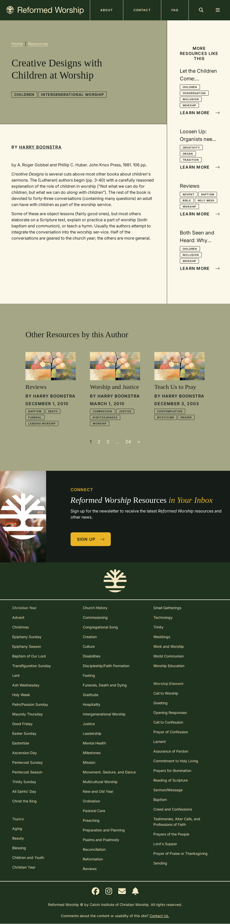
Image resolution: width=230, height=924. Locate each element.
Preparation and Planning (104, 830)
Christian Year (23, 867)
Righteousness (105, 417)
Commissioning (95, 617)
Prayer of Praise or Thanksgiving (180, 853)
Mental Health (94, 743)
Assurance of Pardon (170, 751)
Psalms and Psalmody (101, 840)
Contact (142, 10)
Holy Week (206, 200)
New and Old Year (98, 791)
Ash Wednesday (25, 685)
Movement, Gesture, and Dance (109, 772)
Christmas (20, 627)
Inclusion (191, 99)
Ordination (91, 801)
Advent (189, 194)
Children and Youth (28, 857)
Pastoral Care (94, 811)
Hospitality (91, 704)
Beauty (18, 838)
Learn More (199, 112)
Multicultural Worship (100, 782)
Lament (159, 741)
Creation (90, 637)
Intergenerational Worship (72, 94)
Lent (16, 675)
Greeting (160, 703)
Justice (125, 411)
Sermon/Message (168, 790)
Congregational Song (100, 627)
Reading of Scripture (170, 780)
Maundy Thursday (27, 714)
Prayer (186, 417)
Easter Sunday (24, 733)
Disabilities (91, 656)
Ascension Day (24, 753)
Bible (187, 200)
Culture (89, 646)
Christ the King (24, 801)
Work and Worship (168, 646)
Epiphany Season (26, 646)
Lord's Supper (165, 844)
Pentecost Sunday (27, 762)
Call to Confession (168, 722)
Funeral (35, 417)
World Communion (168, 656)
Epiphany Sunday (27, 637)
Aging (17, 828)
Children (24, 94)
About (106, 10)
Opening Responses (170, 712)
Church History (95, 608)
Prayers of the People (171, 834)
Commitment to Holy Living (175, 761)
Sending (160, 863)
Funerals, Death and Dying (105, 685)
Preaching (91, 820)
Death (53, 411)
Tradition (191, 159)
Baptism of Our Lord (29, 656)
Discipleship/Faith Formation (106, 666)
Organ (188, 153)
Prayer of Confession (170, 732)
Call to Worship (165, 693)
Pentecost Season (27, 772)
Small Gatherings (167, 608)
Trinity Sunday (24, 782)
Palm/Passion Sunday (30, 704)
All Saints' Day (24, 791)
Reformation (93, 859)
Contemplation (169, 411)
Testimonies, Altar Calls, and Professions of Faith (176, 822)
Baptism (207, 194)
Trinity (158, 627)
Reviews (90, 869)
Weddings (161, 637)
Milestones (92, 753)
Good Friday (22, 724)
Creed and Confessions (172, 809)
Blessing (19, 848)
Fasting (89, 675)
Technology (163, 617)
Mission (89, 762)
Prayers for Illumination (172, 770)
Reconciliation (94, 849)
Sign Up (91, 539)
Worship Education (168, 666)
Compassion (102, 411)
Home (17, 43)
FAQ (174, 10)
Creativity (191, 147)
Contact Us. (159, 916)
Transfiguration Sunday (31, 666)
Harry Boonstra (40, 147)
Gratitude (90, 695)
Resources (38, 43)
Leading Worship (42, 423)
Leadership (92, 733)
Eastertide (20, 743)
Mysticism (165, 417)
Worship (189, 105)
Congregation (194, 93)
